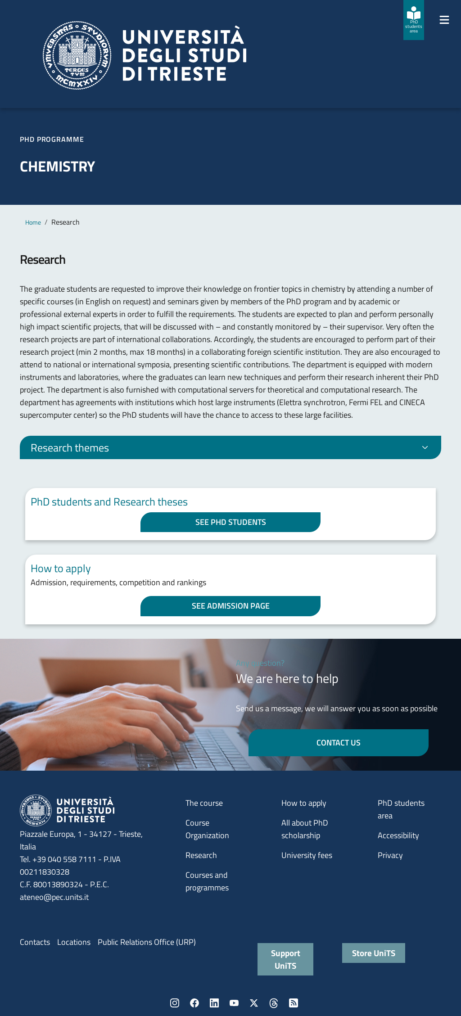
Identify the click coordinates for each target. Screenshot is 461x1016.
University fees (306, 855)
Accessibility (398, 835)
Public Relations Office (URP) (147, 942)
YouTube (234, 1003)
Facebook (194, 1003)
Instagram (174, 1003)
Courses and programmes (207, 881)
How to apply (303, 803)
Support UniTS (285, 959)
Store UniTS (373, 952)
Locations (73, 942)
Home (33, 222)
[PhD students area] (413, 20)
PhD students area (401, 809)
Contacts (35, 942)
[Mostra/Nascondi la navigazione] (444, 20)
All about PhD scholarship (304, 829)
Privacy (390, 855)
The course (204, 803)
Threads (273, 1003)
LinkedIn (214, 1003)
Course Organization (207, 829)
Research (201, 855)
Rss (293, 1003)
